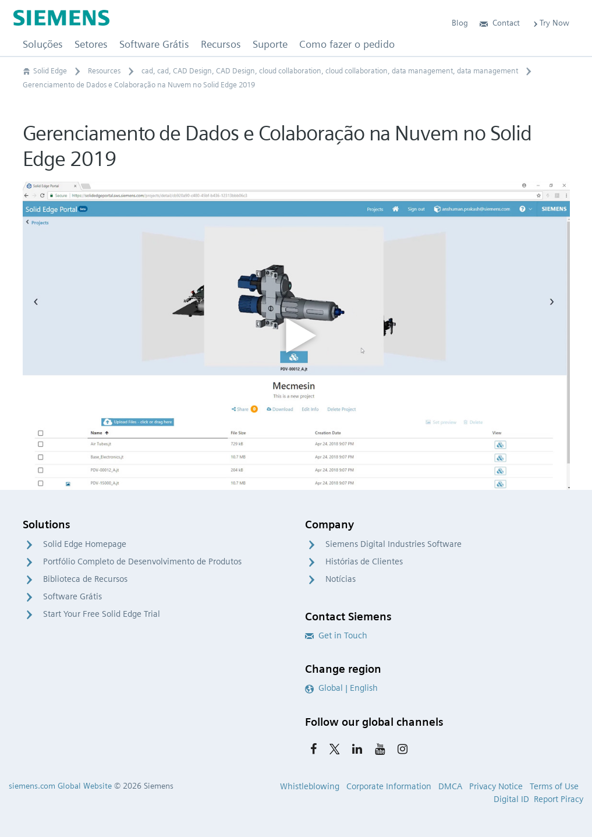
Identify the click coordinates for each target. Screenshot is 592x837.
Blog (460, 22)
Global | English (341, 688)
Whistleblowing (309, 786)
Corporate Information (388, 786)
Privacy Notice (496, 786)
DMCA (450, 786)
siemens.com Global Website (60, 785)
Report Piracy (558, 799)
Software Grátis (72, 596)
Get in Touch (336, 635)
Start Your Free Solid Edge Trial (101, 614)
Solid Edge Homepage (84, 544)
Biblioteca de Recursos (85, 579)
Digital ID (511, 799)
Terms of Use (554, 786)
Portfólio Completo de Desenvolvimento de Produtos (142, 561)
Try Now (550, 22)
